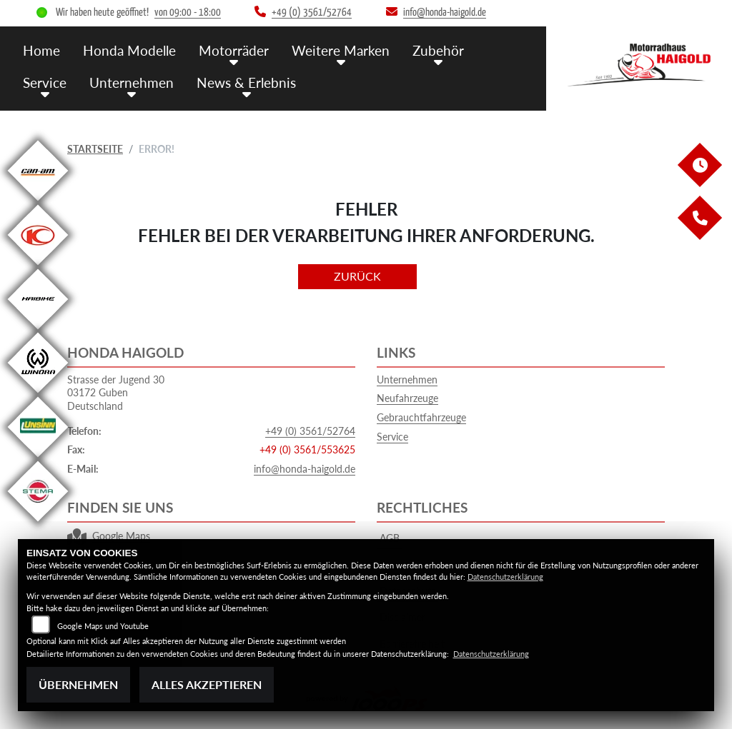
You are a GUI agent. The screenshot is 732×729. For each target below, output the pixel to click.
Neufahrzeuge (407, 398)
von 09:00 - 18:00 (187, 12)
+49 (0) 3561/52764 (310, 431)
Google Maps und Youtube (103, 625)
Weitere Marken (341, 50)
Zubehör (438, 50)
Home (41, 50)
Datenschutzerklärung (505, 576)
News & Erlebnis (246, 82)
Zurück (357, 276)
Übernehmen (78, 684)
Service (44, 82)
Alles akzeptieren (207, 684)
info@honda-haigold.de (304, 469)
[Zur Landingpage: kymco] (37, 265)
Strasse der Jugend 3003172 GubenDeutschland (115, 392)
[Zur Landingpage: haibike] (37, 329)
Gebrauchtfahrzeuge (421, 417)
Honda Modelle (129, 50)
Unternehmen (131, 82)
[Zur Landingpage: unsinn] (37, 457)
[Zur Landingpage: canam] (37, 201)
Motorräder (234, 50)
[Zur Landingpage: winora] (37, 393)
